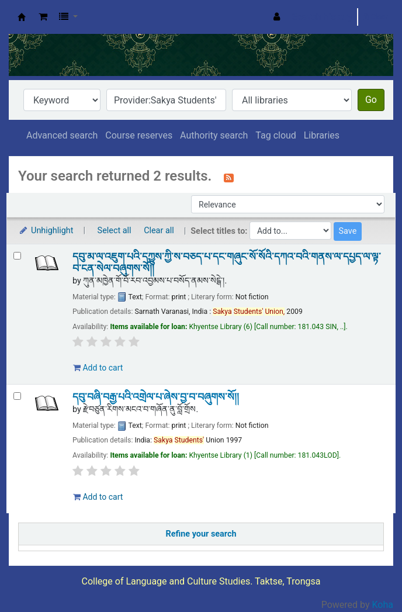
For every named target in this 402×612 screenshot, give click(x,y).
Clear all (159, 231)
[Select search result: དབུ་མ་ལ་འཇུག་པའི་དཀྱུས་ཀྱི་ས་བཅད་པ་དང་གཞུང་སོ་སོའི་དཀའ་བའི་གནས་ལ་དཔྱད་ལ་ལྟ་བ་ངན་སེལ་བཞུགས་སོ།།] (17, 256)
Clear (375, 16)
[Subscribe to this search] (228, 177)
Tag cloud (275, 135)
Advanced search (62, 135)
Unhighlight (46, 231)
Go (371, 99)
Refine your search (201, 534)
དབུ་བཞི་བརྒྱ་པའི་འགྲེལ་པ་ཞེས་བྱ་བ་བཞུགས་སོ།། (155, 397)
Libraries (321, 135)
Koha (382, 604)
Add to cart (98, 367)
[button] (43, 17)
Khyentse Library (22, 17)
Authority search (214, 135)
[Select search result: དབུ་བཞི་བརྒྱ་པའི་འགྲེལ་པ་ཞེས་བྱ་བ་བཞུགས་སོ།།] (17, 396)
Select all (114, 231)
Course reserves (138, 135)
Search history (322, 16)
